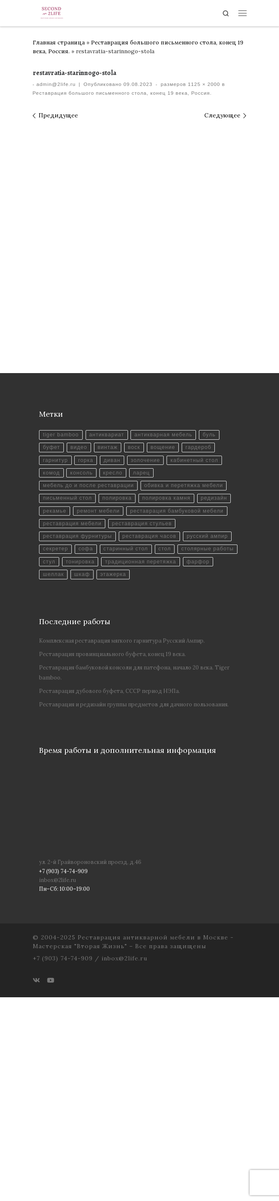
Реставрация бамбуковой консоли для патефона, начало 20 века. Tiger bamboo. (134, 876)
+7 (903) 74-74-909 (63, 1162)
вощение (164, 636)
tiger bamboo (61, 623)
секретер (55, 739)
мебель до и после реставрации (89, 675)
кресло (113, 662)
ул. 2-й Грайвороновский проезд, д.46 (90, 1065)
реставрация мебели (72, 713)
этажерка (56, 777)
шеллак (169, 765)
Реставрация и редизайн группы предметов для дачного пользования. (134, 907)
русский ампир (209, 726)
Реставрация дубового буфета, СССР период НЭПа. (109, 894)
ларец (142, 662)
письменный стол (67, 688)
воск (135, 636)
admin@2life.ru (56, 84)
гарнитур (55, 649)
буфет (51, 636)
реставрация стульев (143, 713)
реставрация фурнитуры (77, 726)
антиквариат (107, 623)
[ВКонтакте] (36, 1184)
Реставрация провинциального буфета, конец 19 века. (112, 857)
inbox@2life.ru (57, 1083)
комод (51, 662)
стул (113, 752)
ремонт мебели (99, 700)
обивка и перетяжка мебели (185, 675)
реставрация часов (150, 726)
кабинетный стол (196, 649)
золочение (147, 649)
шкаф (199, 765)
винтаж (108, 636)
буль (211, 623)
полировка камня (167, 688)
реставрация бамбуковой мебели (178, 700)
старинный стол (126, 739)
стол (166, 739)
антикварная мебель (165, 623)
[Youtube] (50, 1184)
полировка (118, 688)
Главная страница (59, 42)
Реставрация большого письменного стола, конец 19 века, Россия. (122, 93)
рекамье (55, 700)
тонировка (144, 752)
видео (79, 636)
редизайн (216, 688)
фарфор (137, 765)
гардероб (200, 636)
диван (112, 649)
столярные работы (69, 752)
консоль (81, 662)
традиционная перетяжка (79, 765)
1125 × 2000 (203, 84)
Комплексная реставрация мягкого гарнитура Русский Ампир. (122, 844)
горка (86, 649)
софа (86, 739)
